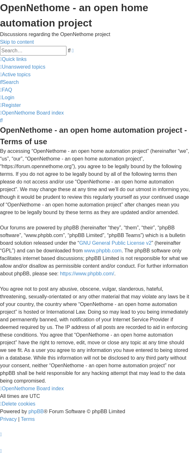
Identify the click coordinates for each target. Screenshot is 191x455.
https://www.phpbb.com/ (87, 273)
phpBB (36, 411)
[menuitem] (22, 67)
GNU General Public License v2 (115, 243)
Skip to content (17, 42)
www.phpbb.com (102, 250)
